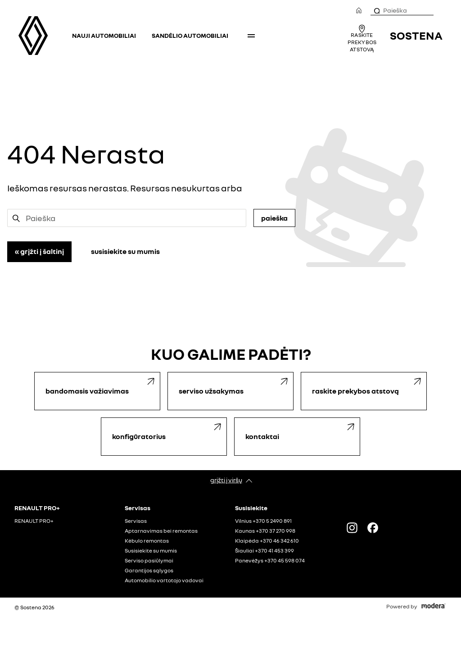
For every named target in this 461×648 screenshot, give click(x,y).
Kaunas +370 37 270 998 (265, 531)
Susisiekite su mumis (125, 251)
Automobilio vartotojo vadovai (164, 580)
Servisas (136, 521)
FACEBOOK (373, 528)
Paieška (274, 217)
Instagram (352, 528)
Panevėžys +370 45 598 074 (270, 560)
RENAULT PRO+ (34, 521)
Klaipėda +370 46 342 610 (267, 541)
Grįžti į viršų (226, 480)
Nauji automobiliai (104, 35)
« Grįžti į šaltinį (39, 251)
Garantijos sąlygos (149, 570)
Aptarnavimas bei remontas (161, 531)
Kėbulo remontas (147, 541)
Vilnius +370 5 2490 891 (263, 521)
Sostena (416, 35)
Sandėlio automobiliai (190, 35)
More (251, 35)
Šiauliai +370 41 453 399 (264, 550)
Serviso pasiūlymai (149, 560)
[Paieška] (376, 10)
